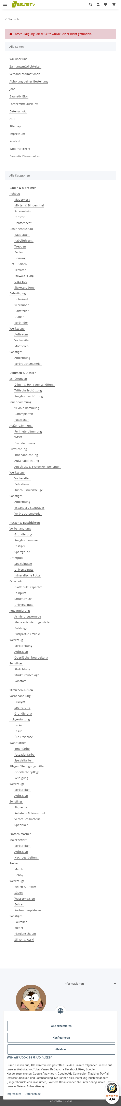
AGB (12, 119)
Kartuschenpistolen (27, 910)
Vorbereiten (22, 340)
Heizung (20, 258)
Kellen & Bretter (25, 887)
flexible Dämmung (26, 408)
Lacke (18, 725)
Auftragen (21, 334)
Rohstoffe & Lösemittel (29, 813)
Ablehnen (61, 1049)
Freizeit (14, 863)
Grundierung (23, 534)
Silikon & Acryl (24, 939)
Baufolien (20, 922)
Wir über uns (18, 59)
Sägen (18, 893)
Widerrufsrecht (20, 149)
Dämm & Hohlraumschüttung (34, 384)
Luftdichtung (18, 449)
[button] (90, 4)
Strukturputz (23, 599)
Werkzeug (16, 640)
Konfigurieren (61, 1037)
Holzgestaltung (20, 719)
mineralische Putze (27, 575)
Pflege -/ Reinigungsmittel (27, 766)
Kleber (18, 928)
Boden (18, 252)
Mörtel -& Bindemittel (29, 205)
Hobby (18, 875)
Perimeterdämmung (28, 431)
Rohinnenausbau (21, 229)
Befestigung (18, 293)
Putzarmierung (20, 610)
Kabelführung (23, 240)
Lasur (18, 731)
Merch (18, 869)
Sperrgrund (22, 552)
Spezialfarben (23, 760)
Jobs (12, 89)
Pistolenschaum (25, 934)
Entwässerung (24, 276)
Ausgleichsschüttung (28, 396)
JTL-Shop (67, 1101)
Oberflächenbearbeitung (31, 657)
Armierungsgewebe (27, 616)
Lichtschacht (22, 223)
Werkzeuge (17, 328)
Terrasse (20, 270)
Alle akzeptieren (61, 1026)
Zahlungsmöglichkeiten (25, 66)
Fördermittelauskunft (24, 104)
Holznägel (21, 299)
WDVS (18, 437)
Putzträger (21, 420)
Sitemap (15, 126)
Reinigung (21, 778)
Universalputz (23, 569)
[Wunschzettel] (105, 4)
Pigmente (20, 807)
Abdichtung (22, 358)
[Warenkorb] (114, 4)
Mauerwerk (22, 199)
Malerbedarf (18, 840)
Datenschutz (33, 1093)
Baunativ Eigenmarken (25, 156)
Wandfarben (18, 743)
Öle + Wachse (23, 737)
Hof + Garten (18, 264)
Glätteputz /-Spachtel (28, 587)
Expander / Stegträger (29, 508)
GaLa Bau (20, 281)
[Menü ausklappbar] (5, 2)
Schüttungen (18, 379)
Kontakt (15, 141)
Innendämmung (20, 402)
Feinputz (20, 593)
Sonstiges (16, 352)
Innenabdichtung (26, 455)
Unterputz (16, 558)
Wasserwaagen (24, 898)
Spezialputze (23, 564)
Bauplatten (21, 235)
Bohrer (19, 904)
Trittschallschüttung (28, 390)
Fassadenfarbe (24, 754)
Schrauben (21, 305)
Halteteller (21, 311)
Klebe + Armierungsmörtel (32, 622)
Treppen (20, 246)
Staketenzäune (24, 287)
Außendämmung (21, 425)
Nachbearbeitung (26, 857)
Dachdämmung (24, 443)
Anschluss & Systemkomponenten (37, 466)
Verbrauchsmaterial (27, 364)
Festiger (19, 546)
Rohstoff (20, 681)
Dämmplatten (23, 414)
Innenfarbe (22, 749)
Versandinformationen (25, 74)
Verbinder (21, 323)
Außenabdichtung (26, 461)
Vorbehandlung (20, 528)
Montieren (21, 346)
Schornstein (22, 211)
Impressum (14, 1093)
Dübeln (19, 317)
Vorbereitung (23, 646)
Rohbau (15, 194)
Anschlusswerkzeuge (28, 490)
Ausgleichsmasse (26, 540)
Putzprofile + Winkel (27, 634)
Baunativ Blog (19, 96)
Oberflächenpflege (27, 772)
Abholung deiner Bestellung (29, 81)
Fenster (19, 217)
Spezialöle (21, 825)
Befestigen (21, 484)
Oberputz (16, 581)
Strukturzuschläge (26, 675)
